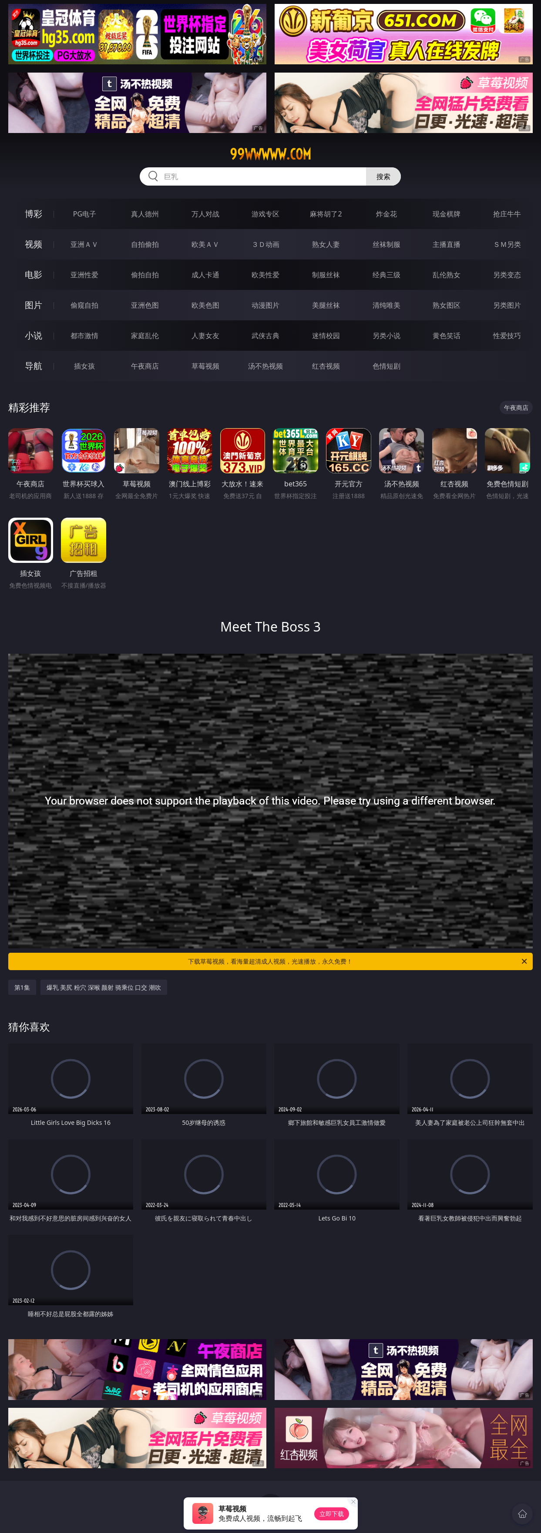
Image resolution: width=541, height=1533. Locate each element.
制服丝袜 (326, 274)
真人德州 (145, 214)
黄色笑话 (446, 335)
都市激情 (84, 335)
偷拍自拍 (145, 274)
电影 (33, 274)
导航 (33, 366)
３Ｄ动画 (265, 244)
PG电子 (84, 214)
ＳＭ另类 (507, 244)
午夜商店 (145, 366)
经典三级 (386, 274)
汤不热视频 (265, 366)
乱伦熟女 (446, 274)
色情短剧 (386, 366)
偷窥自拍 (84, 305)
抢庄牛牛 (507, 214)
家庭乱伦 (145, 335)
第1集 (22, 987)
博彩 (33, 213)
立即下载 (331, 1514)
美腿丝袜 (326, 305)
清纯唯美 (386, 305)
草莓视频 (205, 366)
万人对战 (205, 214)
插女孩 (84, 366)
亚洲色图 (145, 305)
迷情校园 (326, 335)
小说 (33, 335)
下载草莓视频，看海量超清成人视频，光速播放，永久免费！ (358, 961)
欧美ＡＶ (205, 244)
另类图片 (507, 305)
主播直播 (446, 244)
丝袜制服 (386, 244)
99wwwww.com (270, 154)
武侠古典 (265, 335)
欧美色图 (205, 305)
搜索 (383, 176)
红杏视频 (326, 366)
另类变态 (507, 274)
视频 (33, 244)
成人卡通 (205, 274)
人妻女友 (205, 335)
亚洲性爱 (84, 274)
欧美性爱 (265, 274)
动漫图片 (265, 305)
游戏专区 (265, 214)
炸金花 (386, 214)
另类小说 (386, 335)
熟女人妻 (326, 244)
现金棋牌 (446, 214)
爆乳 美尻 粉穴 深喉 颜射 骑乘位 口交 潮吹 (104, 987)
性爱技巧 (507, 335)
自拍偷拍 (145, 244)
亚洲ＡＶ (84, 244)
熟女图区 (446, 305)
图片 (33, 305)
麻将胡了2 (326, 214)
